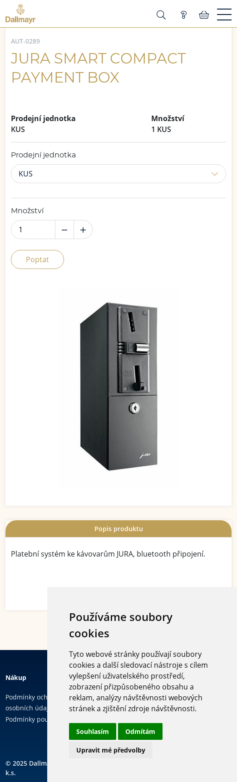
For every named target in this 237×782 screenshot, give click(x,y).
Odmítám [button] (140, 731)
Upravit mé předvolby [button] (110, 750)
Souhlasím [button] (92, 731)
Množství (27, 211)
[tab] (118, 528)
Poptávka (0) (183, 15)
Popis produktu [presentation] (118, 528)
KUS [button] (26, 174)
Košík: (204, 15)
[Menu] (224, 15)
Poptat (37, 259)
